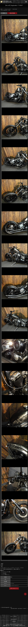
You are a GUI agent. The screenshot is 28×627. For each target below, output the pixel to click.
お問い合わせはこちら (14, 588)
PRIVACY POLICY (14, 619)
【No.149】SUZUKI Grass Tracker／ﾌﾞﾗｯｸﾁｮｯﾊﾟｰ (19, 608)
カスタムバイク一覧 (7, 9)
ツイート (15, 616)
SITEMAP (14, 621)
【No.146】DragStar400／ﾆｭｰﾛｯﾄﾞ (6, 607)
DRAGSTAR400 (15, 9)
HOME (1, 9)
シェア (11, 616)
